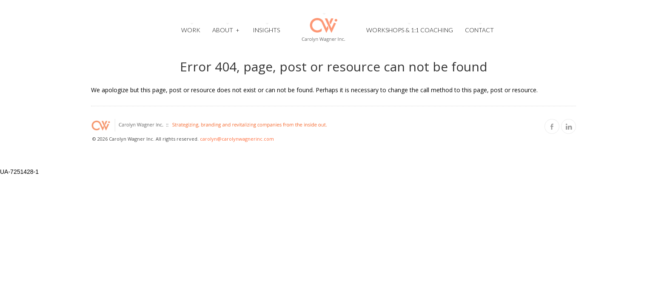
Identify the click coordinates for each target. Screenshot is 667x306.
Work (190, 30)
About (225, 29)
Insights (266, 30)
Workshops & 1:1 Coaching (409, 30)
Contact (479, 30)
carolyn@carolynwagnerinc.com (237, 139)
